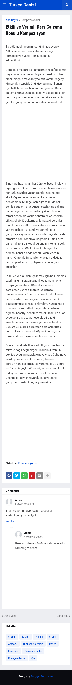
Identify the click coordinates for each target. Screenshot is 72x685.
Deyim (52, 643)
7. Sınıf (39, 636)
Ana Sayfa (12, 20)
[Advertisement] (36, 145)
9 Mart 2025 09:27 (24, 504)
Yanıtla (10, 521)
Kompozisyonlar (30, 20)
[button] (4, 5)
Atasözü (12, 643)
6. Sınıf (25, 636)
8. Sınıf (53, 636)
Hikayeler (13, 651)
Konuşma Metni (16, 658)
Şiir (33, 658)
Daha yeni (10, 615)
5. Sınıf (12, 636)
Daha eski (62, 615)
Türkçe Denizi (22, 5)
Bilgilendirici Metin (33, 643)
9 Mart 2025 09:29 (33, 537)
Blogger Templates (42, 676)
